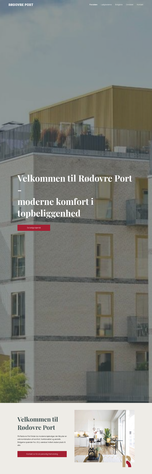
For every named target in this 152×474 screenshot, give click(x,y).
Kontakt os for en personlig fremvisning (42, 454)
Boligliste (119, 5)
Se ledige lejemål (34, 228)
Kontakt (140, 5)
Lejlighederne (106, 5)
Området (129, 5)
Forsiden (93, 5)
